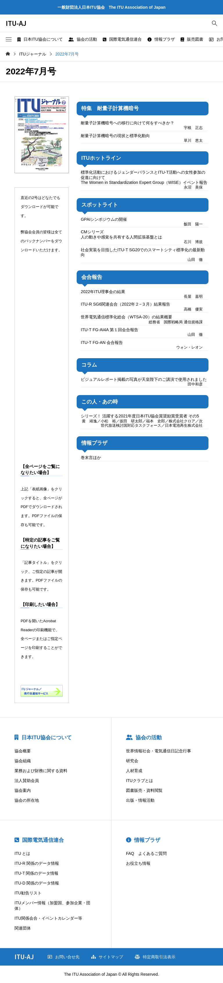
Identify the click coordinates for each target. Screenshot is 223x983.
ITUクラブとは (139, 780)
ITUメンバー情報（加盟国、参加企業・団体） (52, 906)
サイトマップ (107, 957)
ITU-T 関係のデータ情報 (36, 873)
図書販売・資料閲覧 (144, 790)
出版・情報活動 (140, 800)
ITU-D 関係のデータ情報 (37, 883)
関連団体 (23, 928)
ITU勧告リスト (28, 893)
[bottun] (214, 23)
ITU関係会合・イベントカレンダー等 (48, 918)
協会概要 (23, 751)
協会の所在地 (27, 800)
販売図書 (192, 39)
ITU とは (22, 853)
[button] (8, 39)
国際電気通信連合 (122, 39)
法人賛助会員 (27, 780)
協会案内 (23, 790)
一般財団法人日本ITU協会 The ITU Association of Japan (111, 7)
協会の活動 (83, 39)
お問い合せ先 (64, 957)
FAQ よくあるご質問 (146, 853)
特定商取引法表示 (155, 957)
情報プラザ (161, 39)
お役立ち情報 (138, 863)
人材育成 (134, 770)
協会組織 (23, 760)
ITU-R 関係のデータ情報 (37, 863)
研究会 (132, 760)
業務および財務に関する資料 (41, 770)
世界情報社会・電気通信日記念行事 (158, 751)
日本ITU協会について (40, 39)
